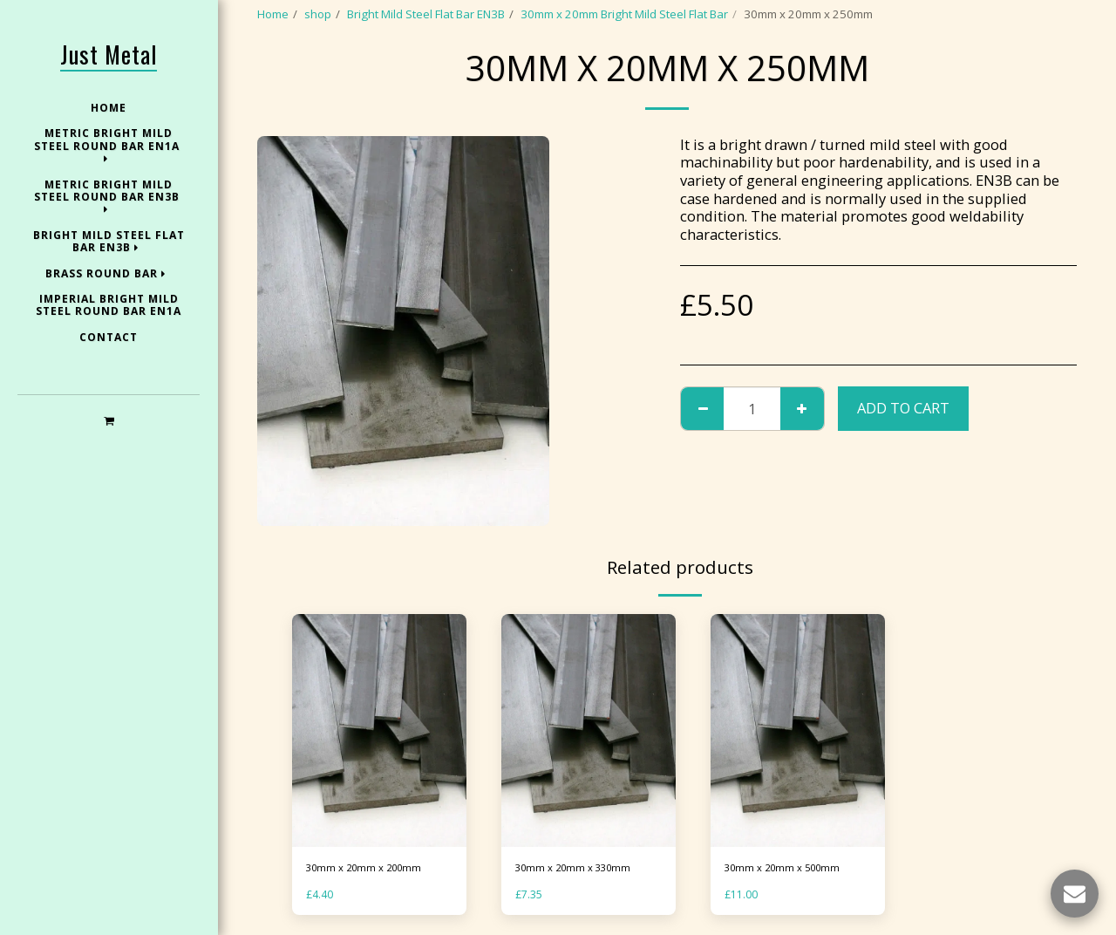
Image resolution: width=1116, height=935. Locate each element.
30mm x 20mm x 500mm (789, 869)
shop (317, 14)
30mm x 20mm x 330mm (579, 869)
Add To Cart (903, 408)
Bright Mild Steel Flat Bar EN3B (426, 14)
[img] (379, 730)
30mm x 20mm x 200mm (370, 869)
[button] (108, 420)
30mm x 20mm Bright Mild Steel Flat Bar (624, 14)
